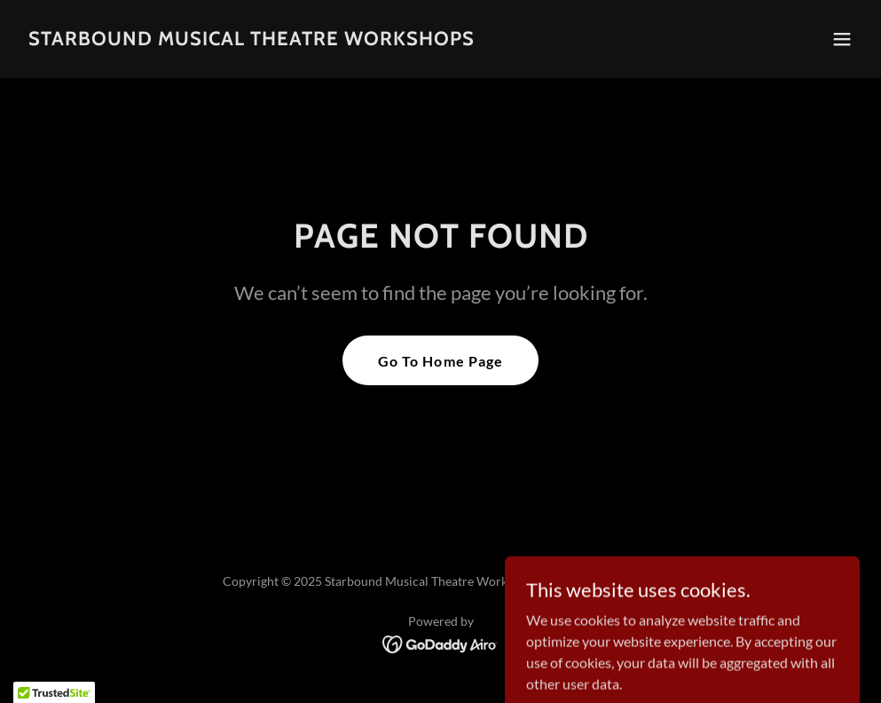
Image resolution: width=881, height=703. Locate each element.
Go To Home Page (440, 360)
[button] (842, 39)
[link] (251, 39)
